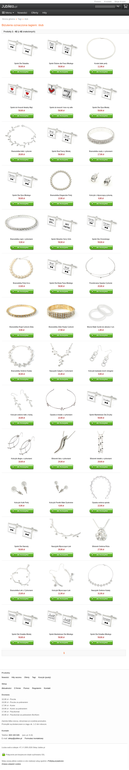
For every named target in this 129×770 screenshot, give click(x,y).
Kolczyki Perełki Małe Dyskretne (61, 503)
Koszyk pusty (126, 6)
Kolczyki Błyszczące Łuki (61, 590)
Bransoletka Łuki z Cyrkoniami (21, 590)
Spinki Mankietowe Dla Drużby (100, 415)
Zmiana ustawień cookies (11, 764)
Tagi (34, 677)
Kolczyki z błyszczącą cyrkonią (100, 195)
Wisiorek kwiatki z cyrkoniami (101, 459)
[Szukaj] (105, 6)
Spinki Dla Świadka (21, 63)
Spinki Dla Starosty (21, 546)
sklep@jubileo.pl (15, 738)
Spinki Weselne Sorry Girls (61, 239)
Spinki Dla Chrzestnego (101, 239)
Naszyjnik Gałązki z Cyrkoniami (61, 371)
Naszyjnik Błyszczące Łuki (61, 546)
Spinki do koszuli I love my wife (61, 107)
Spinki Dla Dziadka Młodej (21, 634)
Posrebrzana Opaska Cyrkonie (100, 283)
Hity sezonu (17, 677)
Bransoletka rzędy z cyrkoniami (100, 151)
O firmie (17, 688)
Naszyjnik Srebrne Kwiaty (100, 590)
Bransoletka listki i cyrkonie (21, 151)
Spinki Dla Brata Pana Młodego (61, 283)
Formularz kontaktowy (34, 738)
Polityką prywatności (55, 761)
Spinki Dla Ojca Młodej (100, 107)
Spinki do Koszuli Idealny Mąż (21, 107)
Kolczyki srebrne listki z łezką (21, 415)
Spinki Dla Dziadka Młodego (100, 634)
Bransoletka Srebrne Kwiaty (21, 371)
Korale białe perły (100, 63)
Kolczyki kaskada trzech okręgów (100, 371)
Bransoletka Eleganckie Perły (61, 195)
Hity (44, 12)
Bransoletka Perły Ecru (21, 283)
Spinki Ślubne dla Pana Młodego (61, 63)
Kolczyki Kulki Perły (21, 503)
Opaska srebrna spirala (100, 503)
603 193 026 (14, 735)
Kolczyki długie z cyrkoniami (21, 459)
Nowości (22, 12)
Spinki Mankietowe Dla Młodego (61, 634)
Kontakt (108, 1)
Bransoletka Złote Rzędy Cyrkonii (61, 327)
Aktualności (6, 688)
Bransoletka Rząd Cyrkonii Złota (22, 327)
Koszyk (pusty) (44, 677)
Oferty (34, 12)
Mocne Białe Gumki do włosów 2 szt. (101, 327)
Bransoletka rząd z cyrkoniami (21, 239)
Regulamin (36, 688)
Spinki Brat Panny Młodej (61, 151)
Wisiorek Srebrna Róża (101, 546)
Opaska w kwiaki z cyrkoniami (61, 415)
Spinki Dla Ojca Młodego (21, 195)
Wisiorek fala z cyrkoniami (61, 459)
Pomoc (97, 1)
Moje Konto (120, 1)
